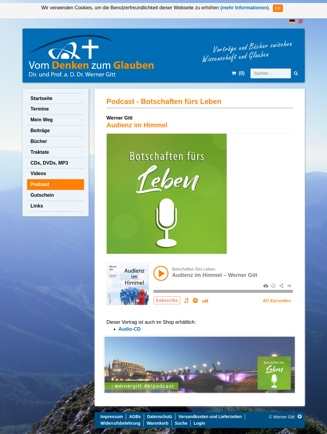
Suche (181, 423)
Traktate (40, 152)
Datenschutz (159, 416)
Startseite (42, 98)
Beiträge (40, 130)
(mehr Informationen (243, 7)
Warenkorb (157, 423)
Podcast (40, 184)
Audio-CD (130, 329)
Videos (38, 173)
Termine (40, 108)
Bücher (39, 141)
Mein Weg (42, 119)
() (238, 73)
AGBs (135, 416)
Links (37, 205)
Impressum (112, 416)
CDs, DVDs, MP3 (49, 162)
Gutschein (42, 195)
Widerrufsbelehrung (121, 423)
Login (199, 423)
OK (278, 8)
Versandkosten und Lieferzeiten (210, 416)
